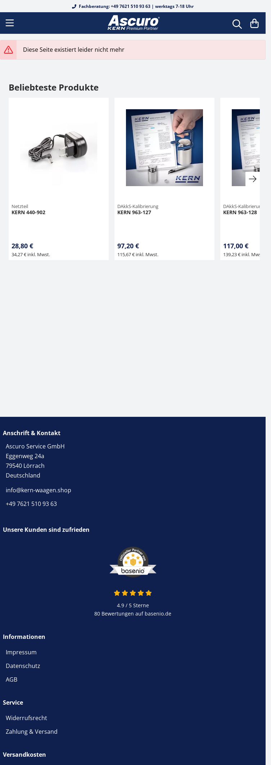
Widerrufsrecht (26, 718)
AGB (11, 679)
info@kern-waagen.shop (38, 490)
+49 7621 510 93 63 (31, 504)
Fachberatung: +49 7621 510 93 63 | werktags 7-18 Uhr (133, 6)
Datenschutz (23, 666)
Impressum (21, 652)
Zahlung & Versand (32, 732)
